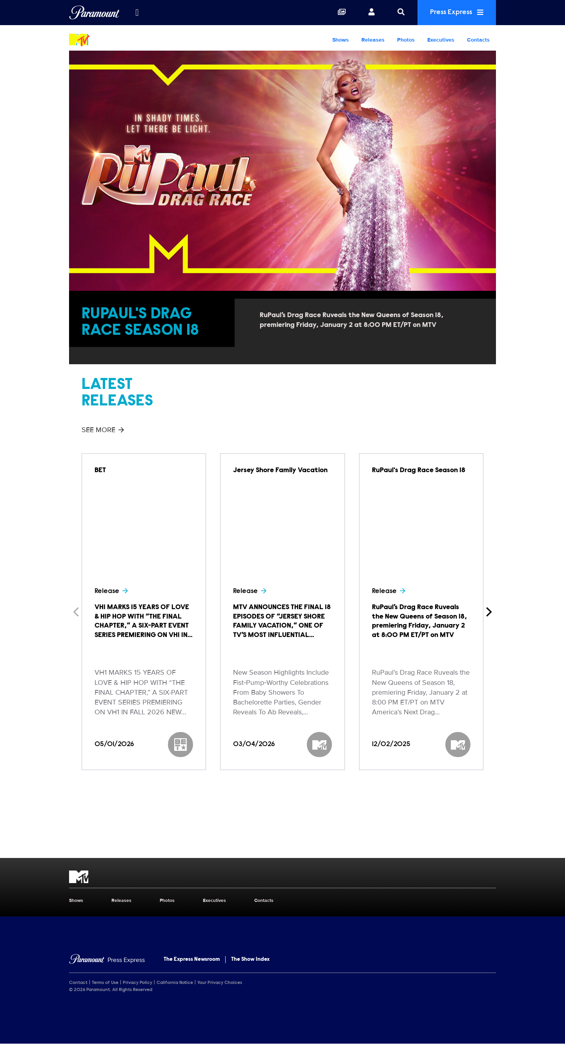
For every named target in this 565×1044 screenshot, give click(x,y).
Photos (406, 40)
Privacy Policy (137, 982)
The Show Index (250, 959)
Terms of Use (105, 982)
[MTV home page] (282, 877)
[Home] (107, 960)
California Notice (175, 982)
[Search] (401, 12)
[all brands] (137, 13)
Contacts (478, 40)
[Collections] (341, 12)
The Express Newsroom (192, 959)
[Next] (488, 612)
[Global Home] (94, 12)
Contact (78, 982)
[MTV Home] (119, 40)
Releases (373, 40)
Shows (340, 40)
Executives (440, 40)
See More (103, 429)
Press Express (456, 12)
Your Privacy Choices (219, 982)
